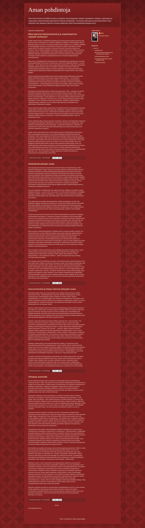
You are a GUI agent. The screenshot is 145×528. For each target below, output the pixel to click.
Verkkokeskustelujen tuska (41, 164)
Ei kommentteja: (46, 157)
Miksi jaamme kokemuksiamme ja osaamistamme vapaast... (104, 53)
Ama (102, 33)
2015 (95, 48)
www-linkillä (41, 257)
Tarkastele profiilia (104, 36)
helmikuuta (98, 50)
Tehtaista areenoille (37, 377)
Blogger (83, 519)
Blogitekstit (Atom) (36, 508)
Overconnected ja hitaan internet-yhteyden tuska (52, 289)
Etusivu (57, 505)
